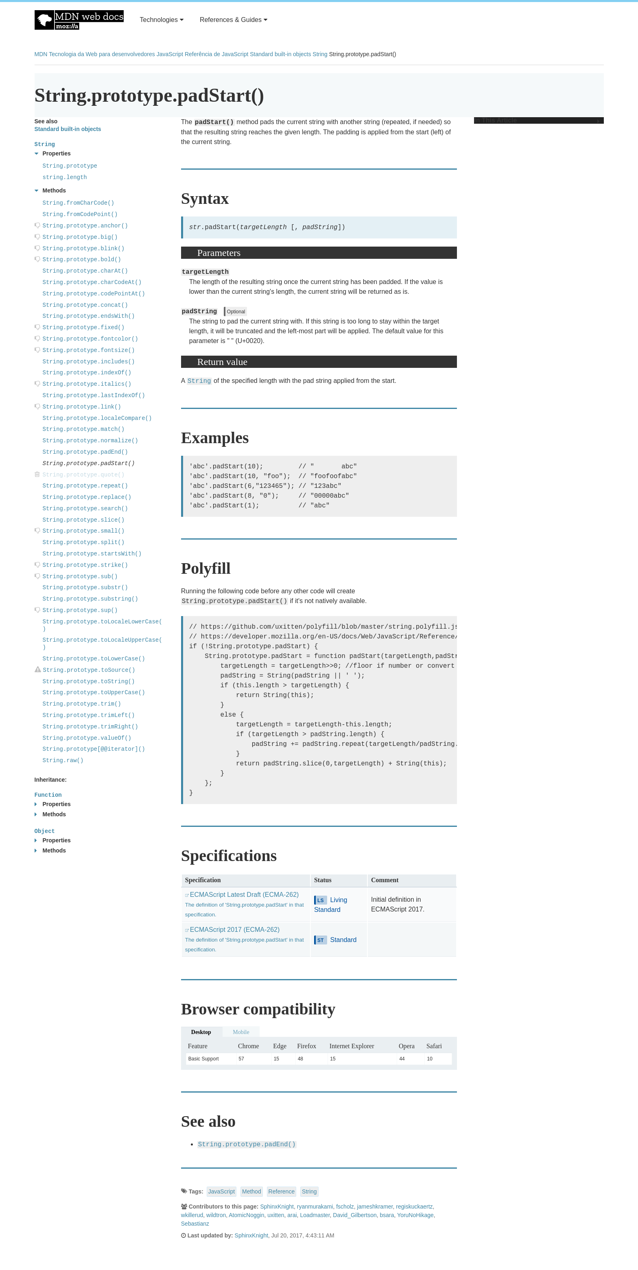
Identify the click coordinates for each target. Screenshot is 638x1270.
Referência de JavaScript (216, 54)
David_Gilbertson (354, 1215)
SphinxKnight (277, 1206)
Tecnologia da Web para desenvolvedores (102, 54)
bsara (387, 1215)
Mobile (241, 1032)
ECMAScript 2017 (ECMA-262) (244, 939)
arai (292, 1215)
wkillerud (192, 1215)
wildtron (216, 1215)
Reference (282, 1191)
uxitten (275, 1215)
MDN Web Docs (79, 20)
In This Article (536, 120)
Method (251, 1191)
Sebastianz (195, 1223)
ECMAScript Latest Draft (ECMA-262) (244, 904)
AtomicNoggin (246, 1215)
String (320, 54)
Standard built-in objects (280, 54)
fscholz (345, 1206)
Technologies (162, 19)
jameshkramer (375, 1206)
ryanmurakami (315, 1206)
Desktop (201, 1032)
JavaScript (170, 54)
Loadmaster (315, 1215)
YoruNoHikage (415, 1215)
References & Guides (233, 19)
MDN (41, 54)
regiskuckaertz (414, 1206)
